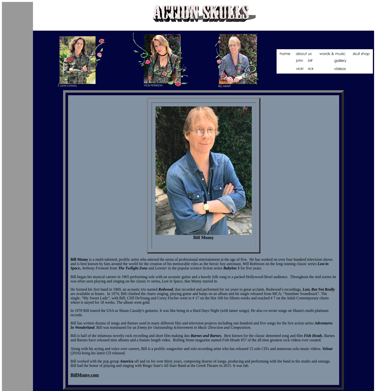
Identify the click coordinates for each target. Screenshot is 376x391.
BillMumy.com (85, 374)
